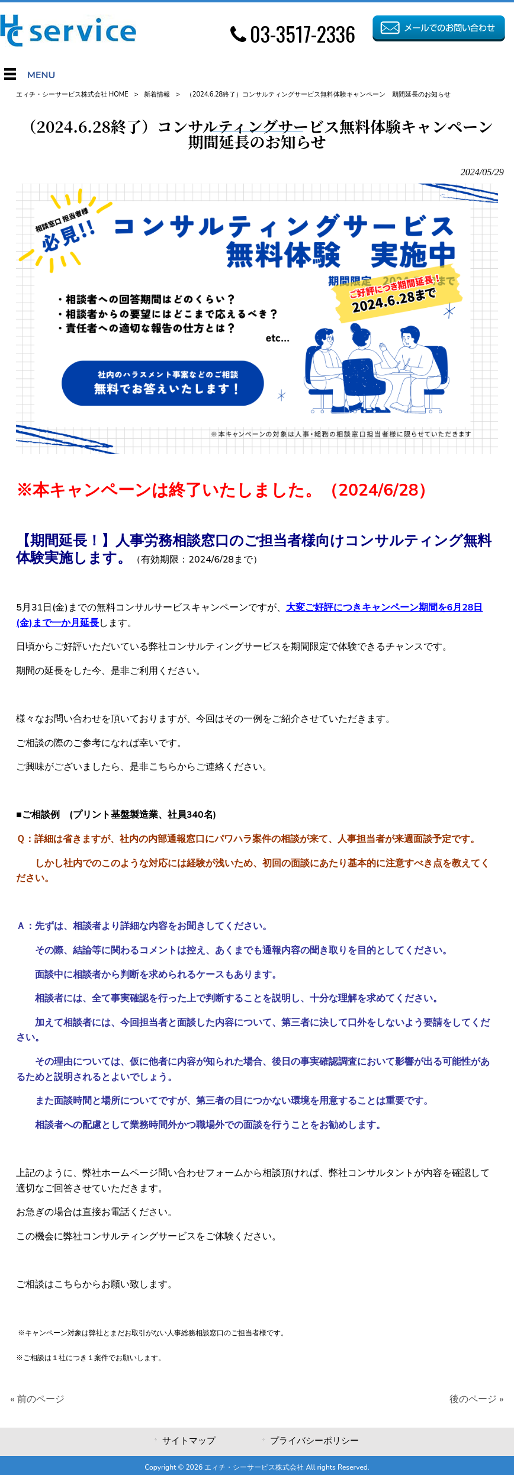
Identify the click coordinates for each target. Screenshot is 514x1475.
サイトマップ (189, 1441)
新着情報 (157, 94)
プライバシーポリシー (314, 1441)
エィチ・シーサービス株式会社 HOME (72, 94)
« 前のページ (37, 1399)
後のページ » (476, 1399)
